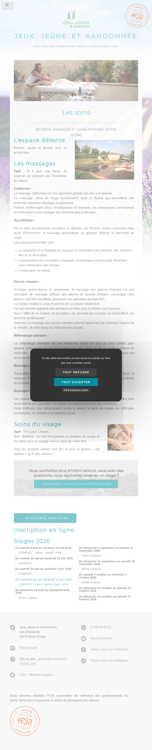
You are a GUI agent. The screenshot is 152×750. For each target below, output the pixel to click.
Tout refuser (76, 372)
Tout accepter (76, 382)
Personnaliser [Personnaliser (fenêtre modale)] (76, 390)
